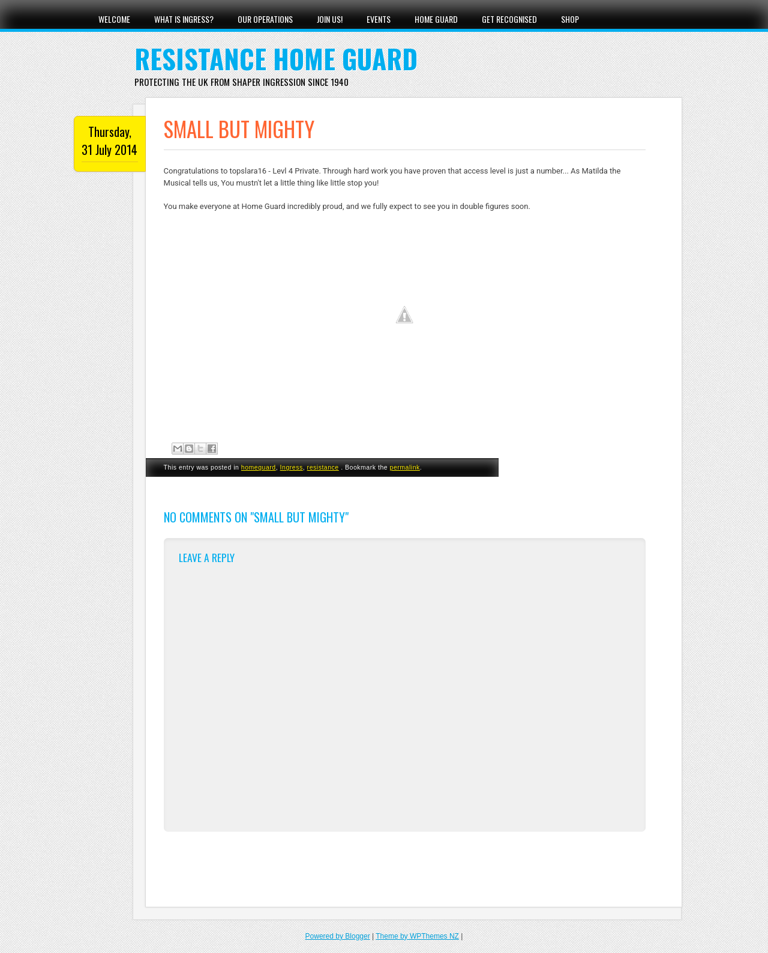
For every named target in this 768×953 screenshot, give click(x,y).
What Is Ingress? (184, 19)
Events (379, 19)
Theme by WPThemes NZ (417, 936)
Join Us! (330, 19)
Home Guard (436, 19)
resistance (323, 467)
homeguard (258, 467)
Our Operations (265, 19)
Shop (570, 19)
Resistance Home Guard (276, 58)
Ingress (291, 467)
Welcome (114, 19)
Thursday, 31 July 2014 (109, 141)
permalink (405, 467)
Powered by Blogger (337, 936)
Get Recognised (509, 19)
